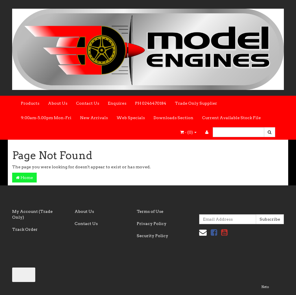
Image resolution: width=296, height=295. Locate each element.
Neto (265, 287)
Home (24, 177)
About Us (57, 103)
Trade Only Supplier (196, 103)
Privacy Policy (151, 223)
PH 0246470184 (150, 103)
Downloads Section (173, 117)
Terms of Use (150, 211)
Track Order (25, 229)
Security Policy (152, 235)
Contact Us (87, 103)
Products (30, 103)
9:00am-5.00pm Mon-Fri (46, 117)
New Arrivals (94, 117)
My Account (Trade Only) (32, 214)
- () (188, 132)
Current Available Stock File (231, 117)
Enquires (117, 103)
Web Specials (130, 117)
